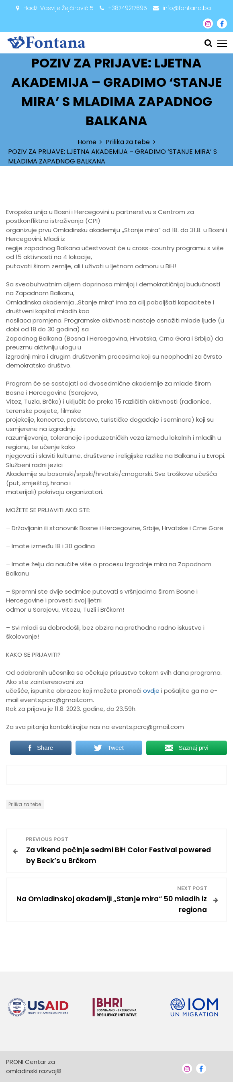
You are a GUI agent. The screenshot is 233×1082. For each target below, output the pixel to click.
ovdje (152, 690)
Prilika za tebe (24, 804)
